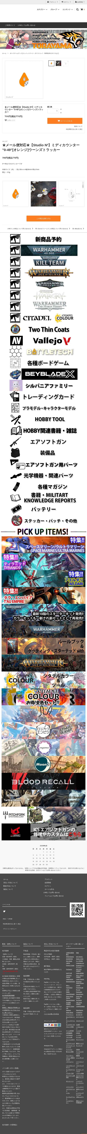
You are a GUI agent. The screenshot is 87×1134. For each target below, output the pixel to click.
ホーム (4, 53)
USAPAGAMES (80, 1000)
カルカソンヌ (80, 1015)
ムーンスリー (80, 1081)
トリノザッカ (80, 1052)
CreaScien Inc (80, 957)
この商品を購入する (43, 218)
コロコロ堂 (69, 1031)
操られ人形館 (70, 1046)
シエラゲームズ (70, 1038)
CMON (68, 957)
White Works (69, 1007)
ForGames (69, 963)
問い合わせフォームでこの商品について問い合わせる (53, 228)
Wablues (68, 1004)
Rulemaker (79, 986)
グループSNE (70, 1021)
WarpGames (79, 1004)
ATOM (9, 917)
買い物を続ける (78, 228)
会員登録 (80, 2)
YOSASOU (79, 1007)
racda (67, 984)
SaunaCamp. (79, 988)
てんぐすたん (70, 1050)
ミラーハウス (70, 1081)
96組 (77, 947)
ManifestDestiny (70, 976)
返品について (78, 126)
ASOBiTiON (69, 953)
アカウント (52, 2)
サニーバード (80, 1034)
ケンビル (78, 1025)
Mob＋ (68, 980)
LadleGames (69, 973)
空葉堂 (78, 1044)
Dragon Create (70, 959)
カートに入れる (64, 121)
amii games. (79, 951)
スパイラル (69, 1044)
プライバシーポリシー (10, 924)
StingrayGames (70, 994)
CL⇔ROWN (79, 955)
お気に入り (10, 120)
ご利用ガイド (10, 25)
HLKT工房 (69, 967)
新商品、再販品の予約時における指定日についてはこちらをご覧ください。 (11, 1004)
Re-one (78, 984)
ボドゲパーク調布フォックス (80, 1071)
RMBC (68, 986)
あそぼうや (79, 1009)
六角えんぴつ (80, 1091)
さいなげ (78, 1031)
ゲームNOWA (70, 1025)
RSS (4, 917)
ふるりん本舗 (80, 1068)
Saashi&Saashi (70, 988)
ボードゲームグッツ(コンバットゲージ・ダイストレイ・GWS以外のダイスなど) (34, 53)
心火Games (69, 1029)
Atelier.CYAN (79, 953)
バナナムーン (70, 1056)
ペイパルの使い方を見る (51, 1008)
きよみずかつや (70, 1019)
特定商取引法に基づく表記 (74, 129)
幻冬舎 (78, 1027)
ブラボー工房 (70, 1068)
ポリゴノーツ (70, 1075)
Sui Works (79, 994)
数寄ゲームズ (80, 1038)
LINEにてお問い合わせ (26, 25)
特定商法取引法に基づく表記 (12, 921)
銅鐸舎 (78, 1050)
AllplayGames (70, 951)
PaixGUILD (69, 982)
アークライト (70, 1009)
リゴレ (68, 1087)
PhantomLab (79, 982)
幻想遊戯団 (69, 1027)
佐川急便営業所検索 (8, 990)
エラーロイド (80, 1011)
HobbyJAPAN (80, 967)
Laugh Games (80, 973)
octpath (78, 980)
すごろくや (79, 1040)
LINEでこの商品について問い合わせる (21, 228)
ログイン (66, 2)
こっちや (78, 1029)
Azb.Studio (69, 955)
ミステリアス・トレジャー (80, 1077)
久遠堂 (78, 1019)
